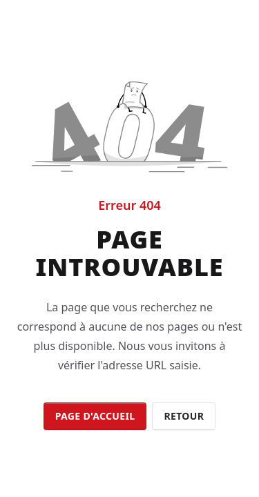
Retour (184, 415)
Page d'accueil (95, 415)
